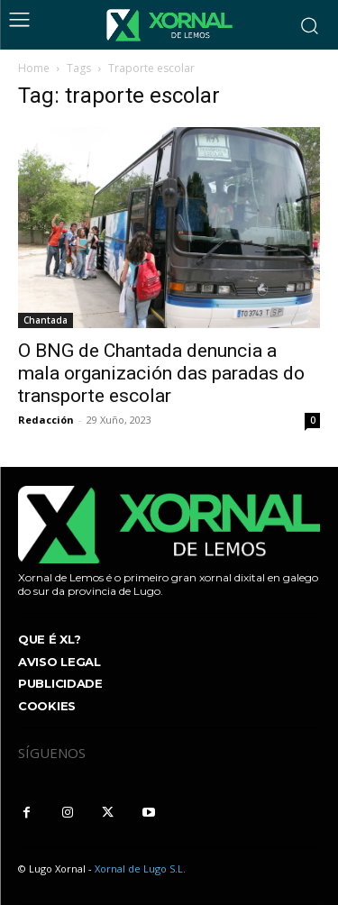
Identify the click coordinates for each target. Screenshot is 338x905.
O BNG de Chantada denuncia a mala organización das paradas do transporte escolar (161, 373)
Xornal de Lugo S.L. (140, 868)
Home (34, 68)
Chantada (45, 320)
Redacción (46, 419)
